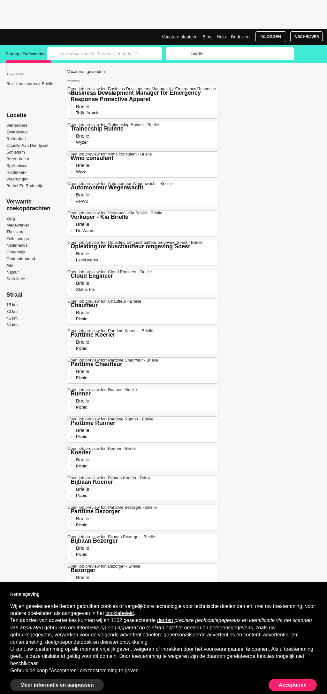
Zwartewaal (16, 132)
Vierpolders (16, 125)
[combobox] (236, 53)
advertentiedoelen (140, 634)
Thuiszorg (15, 231)
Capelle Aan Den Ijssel (27, 145)
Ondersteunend (20, 258)
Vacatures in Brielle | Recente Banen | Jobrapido (30, 37)
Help (221, 36)
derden (165, 620)
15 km (12, 304)
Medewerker (17, 225)
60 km (12, 325)
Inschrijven (306, 37)
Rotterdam (16, 138)
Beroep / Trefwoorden (26, 54)
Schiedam (15, 152)
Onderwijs (15, 252)
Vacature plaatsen (180, 36)
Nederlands (17, 245)
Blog (206, 36)
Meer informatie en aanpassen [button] (57, 685)
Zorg (10, 218)
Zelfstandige (17, 238)
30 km (12, 311)
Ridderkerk (16, 172)
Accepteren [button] (293, 685)
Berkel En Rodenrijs (24, 185)
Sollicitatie (15, 278)
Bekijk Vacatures (22, 83)
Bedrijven (240, 36)
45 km (12, 318)
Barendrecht (17, 158)
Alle (9, 265)
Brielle (47, 83)
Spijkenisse (16, 165)
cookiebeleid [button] (119, 613)
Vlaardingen (17, 179)
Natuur (12, 272)
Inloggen (271, 37)
